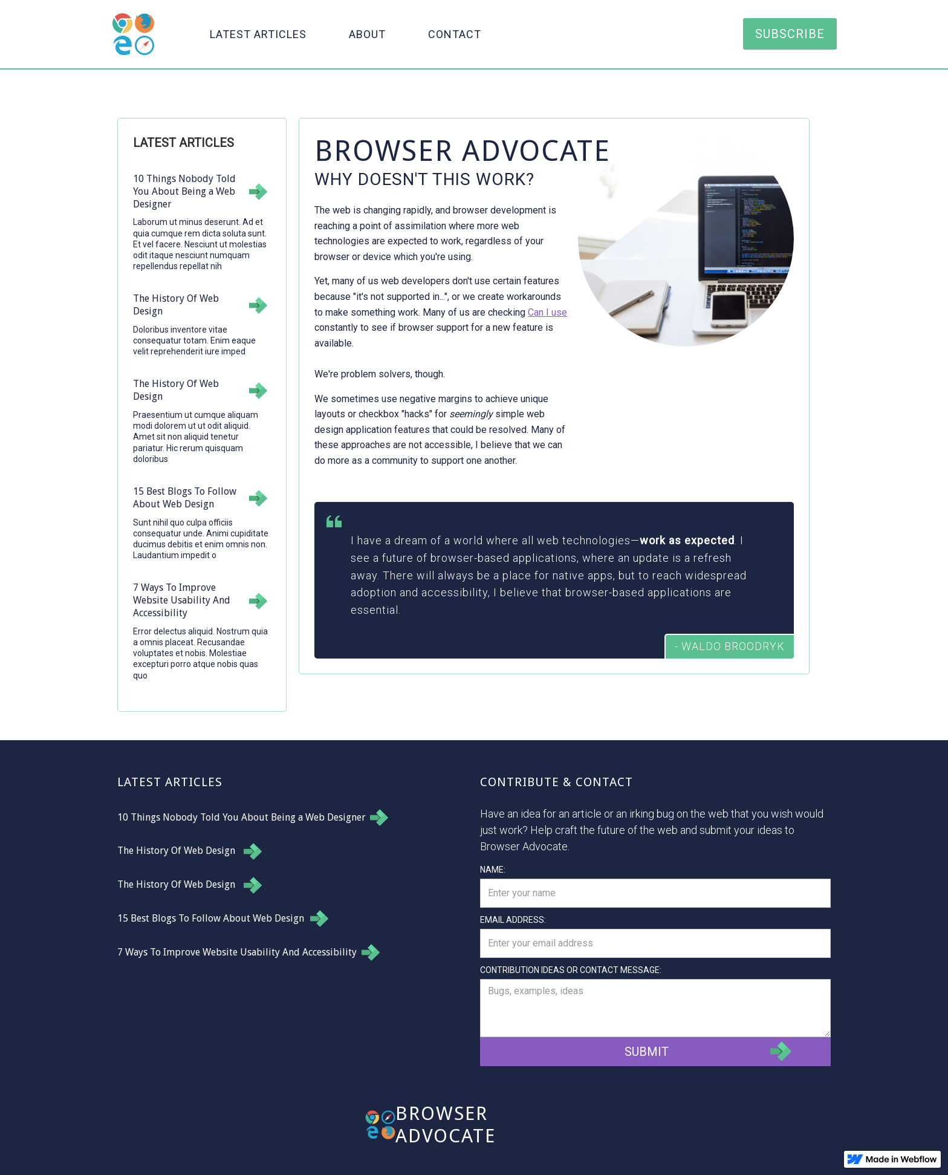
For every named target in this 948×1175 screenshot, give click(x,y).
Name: (492, 869)
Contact (454, 34)
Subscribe (790, 34)
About (367, 34)
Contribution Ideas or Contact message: (570, 970)
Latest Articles (258, 34)
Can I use (547, 312)
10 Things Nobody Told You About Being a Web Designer (241, 817)
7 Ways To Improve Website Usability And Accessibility (237, 952)
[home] (133, 34)
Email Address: (513, 920)
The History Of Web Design (176, 850)
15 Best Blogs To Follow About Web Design (210, 918)
